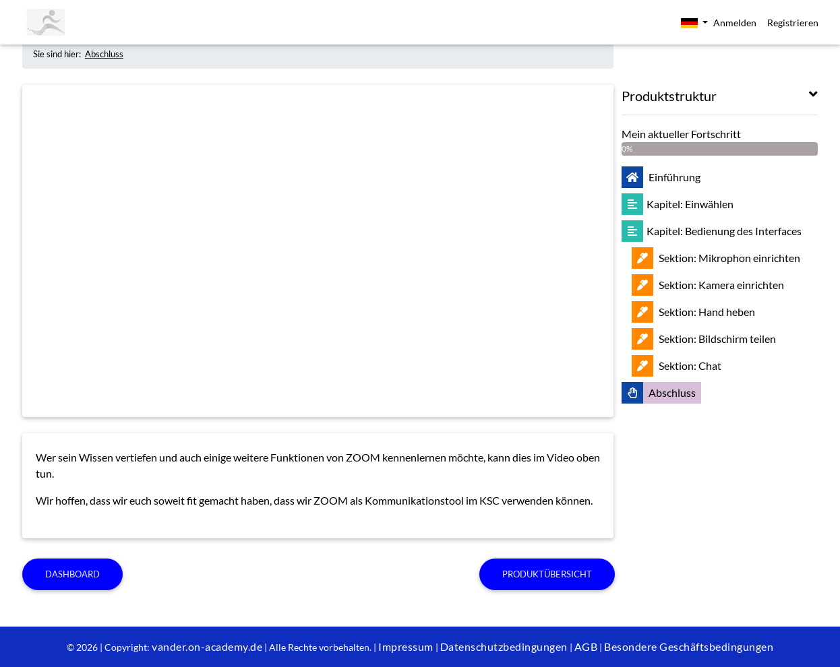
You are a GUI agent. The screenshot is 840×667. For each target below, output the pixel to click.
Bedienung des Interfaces (712, 230)
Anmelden (734, 22)
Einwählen (677, 203)
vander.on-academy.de (207, 646)
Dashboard (72, 574)
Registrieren (792, 22)
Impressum (405, 646)
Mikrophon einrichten (716, 257)
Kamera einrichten (708, 284)
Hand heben (693, 311)
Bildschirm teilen (704, 338)
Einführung (661, 176)
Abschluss (104, 54)
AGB (586, 646)
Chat (676, 365)
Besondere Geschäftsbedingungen (688, 646)
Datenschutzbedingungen (504, 646)
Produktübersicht (547, 574)
